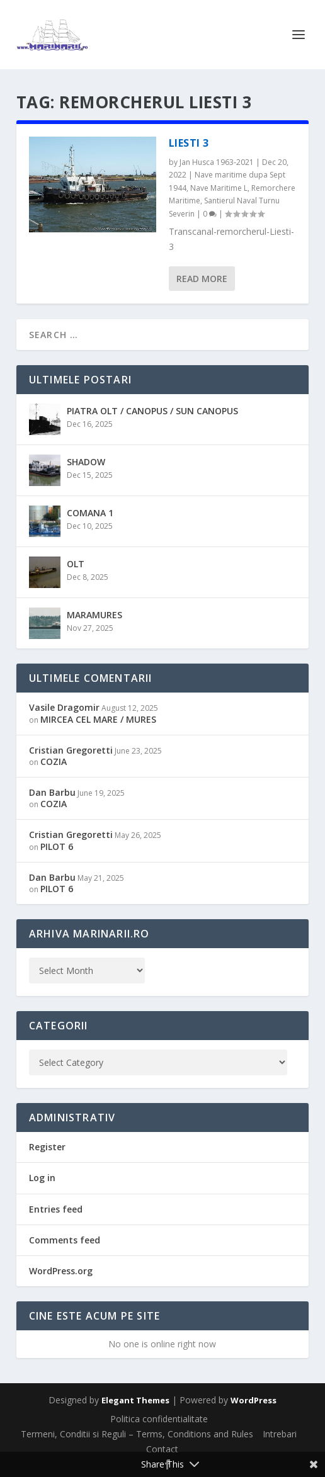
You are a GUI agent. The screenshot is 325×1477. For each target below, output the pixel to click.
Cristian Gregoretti (71, 750)
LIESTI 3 (189, 143)
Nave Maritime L (219, 188)
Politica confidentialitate (159, 1419)
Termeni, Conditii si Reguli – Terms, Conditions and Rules (137, 1434)
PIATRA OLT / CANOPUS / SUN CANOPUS (152, 411)
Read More (201, 279)
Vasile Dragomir (64, 707)
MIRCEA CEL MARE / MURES (98, 719)
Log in (42, 1178)
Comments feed (64, 1240)
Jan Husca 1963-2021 (217, 162)
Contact (162, 1449)
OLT (75, 564)
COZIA (53, 761)
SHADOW (86, 462)
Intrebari (280, 1434)
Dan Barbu (52, 792)
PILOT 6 (56, 846)
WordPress (254, 1400)
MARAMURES (94, 615)
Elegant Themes (135, 1400)
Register (47, 1147)
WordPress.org (61, 1271)
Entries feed (56, 1209)
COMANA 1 (90, 513)
